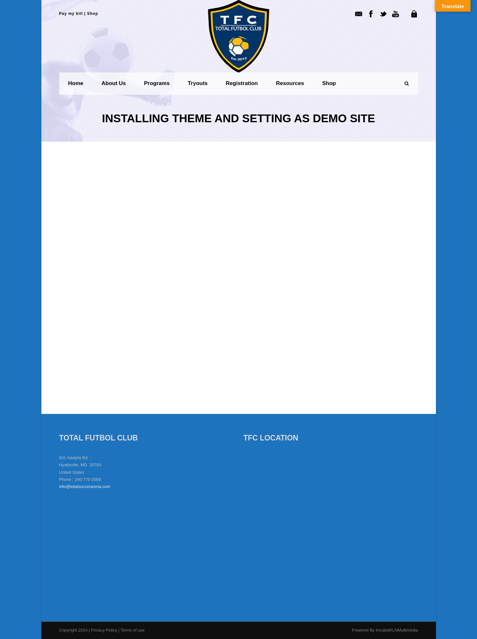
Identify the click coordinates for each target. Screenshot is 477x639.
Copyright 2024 (73, 630)
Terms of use (133, 630)
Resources (290, 83)
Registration (242, 83)
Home (75, 83)
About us (114, 83)
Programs (156, 83)
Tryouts (198, 83)
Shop (92, 13)
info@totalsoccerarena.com (84, 486)
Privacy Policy (104, 630)
